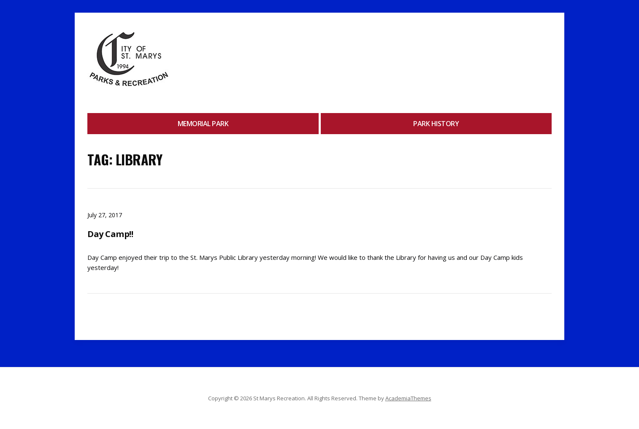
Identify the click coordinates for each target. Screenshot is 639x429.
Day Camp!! (110, 234)
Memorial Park (203, 123)
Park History (436, 123)
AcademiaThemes (408, 398)
